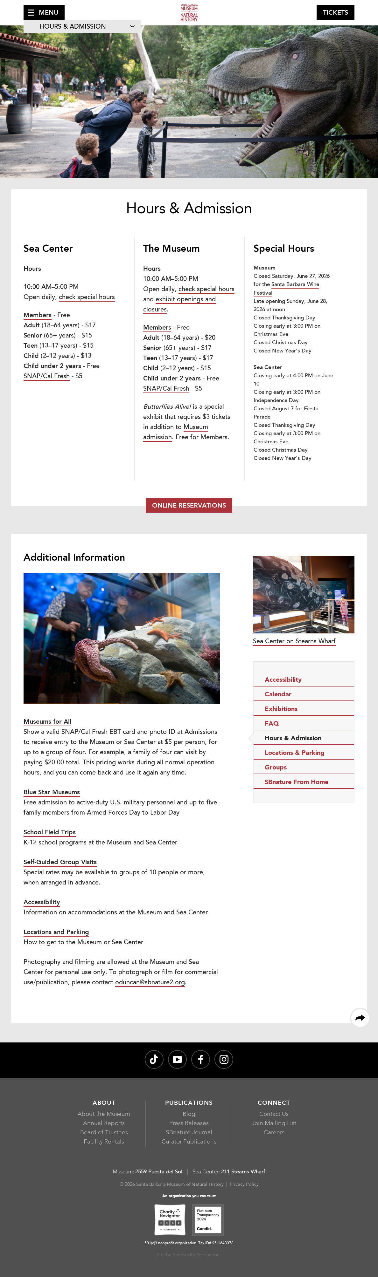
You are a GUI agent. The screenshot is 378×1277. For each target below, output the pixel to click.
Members (38, 315)
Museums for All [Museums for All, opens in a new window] (47, 722)
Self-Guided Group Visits (60, 862)
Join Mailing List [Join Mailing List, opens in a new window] (274, 1124)
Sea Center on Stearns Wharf (303, 600)
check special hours (87, 297)
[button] (44, 12)
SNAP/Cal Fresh (47, 376)
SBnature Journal (189, 1133)
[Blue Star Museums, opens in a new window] (52, 793)
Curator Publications (189, 1142)
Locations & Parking (295, 753)
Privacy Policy (244, 1184)
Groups (276, 768)
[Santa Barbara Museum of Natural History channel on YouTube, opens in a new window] (177, 1059)
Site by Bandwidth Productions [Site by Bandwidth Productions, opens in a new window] (189, 1255)
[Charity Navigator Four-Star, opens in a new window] (170, 1221)
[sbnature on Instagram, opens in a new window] (223, 1059)
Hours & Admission (72, 27)
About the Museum (104, 1114)
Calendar (278, 695)
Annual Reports (104, 1124)
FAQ (272, 724)
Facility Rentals (104, 1142)
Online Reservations (189, 506)
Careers (274, 1133)
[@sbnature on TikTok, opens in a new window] (154, 1059)
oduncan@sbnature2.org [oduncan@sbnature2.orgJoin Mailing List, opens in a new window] (150, 983)
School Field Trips (50, 833)
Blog (189, 1114)
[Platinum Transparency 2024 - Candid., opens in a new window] (208, 1221)
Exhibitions (281, 709)
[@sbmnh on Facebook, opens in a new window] (200, 1059)
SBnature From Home (296, 782)
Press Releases (189, 1124)
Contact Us (274, 1114)
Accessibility (42, 902)
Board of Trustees (104, 1133)
